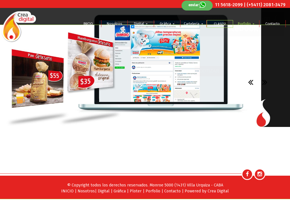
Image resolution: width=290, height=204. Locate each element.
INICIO (88, 24)
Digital (139, 24)
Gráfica (166, 24)
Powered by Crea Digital (207, 191)
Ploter (136, 191)
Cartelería (192, 24)
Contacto (272, 24)
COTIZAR (209, 71)
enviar (197, 5)
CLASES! (220, 24)
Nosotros (114, 24)
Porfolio (245, 24)
